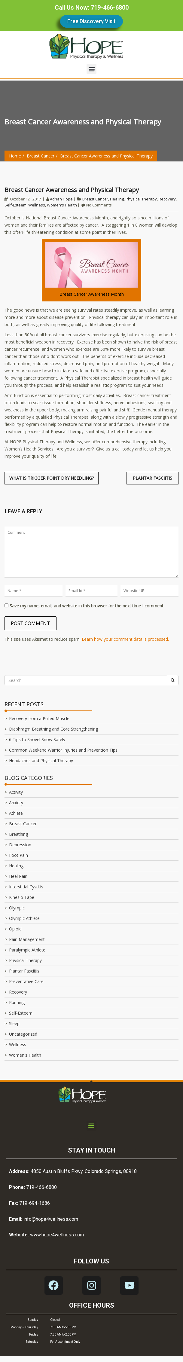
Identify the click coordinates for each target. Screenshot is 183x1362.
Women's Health (62, 205)
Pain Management (27, 939)
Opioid (15, 929)
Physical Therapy (141, 199)
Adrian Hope (61, 199)
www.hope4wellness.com (57, 1235)
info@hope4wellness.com (50, 1219)
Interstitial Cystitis (26, 887)
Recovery (167, 199)
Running (17, 1002)
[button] (91, 69)
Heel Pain (18, 876)
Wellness (36, 205)
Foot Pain (18, 855)
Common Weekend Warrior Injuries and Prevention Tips (63, 750)
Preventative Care (26, 981)
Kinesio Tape (21, 897)
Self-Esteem (15, 205)
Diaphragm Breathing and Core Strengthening (53, 729)
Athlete (16, 813)
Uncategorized (23, 1034)
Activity (16, 792)
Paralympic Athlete (27, 950)
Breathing (18, 834)
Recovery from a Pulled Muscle (39, 718)
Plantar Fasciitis (24, 971)
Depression (20, 844)
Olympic (17, 908)
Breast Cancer (40, 156)
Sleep (14, 1023)
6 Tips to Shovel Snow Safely (37, 739)
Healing (117, 199)
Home (15, 156)
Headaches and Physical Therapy (41, 760)
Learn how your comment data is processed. (125, 639)
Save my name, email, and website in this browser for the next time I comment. (87, 606)
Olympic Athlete (24, 918)
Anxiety (16, 802)
